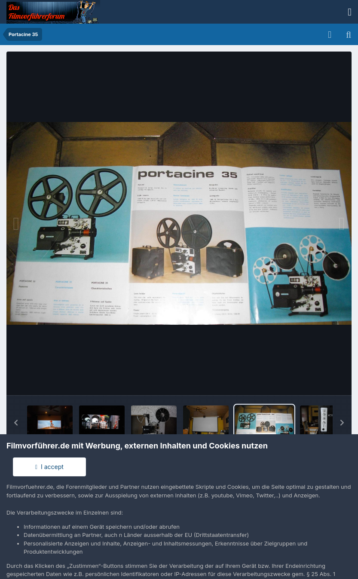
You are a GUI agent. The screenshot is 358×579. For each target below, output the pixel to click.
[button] (15, 422)
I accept (49, 466)
